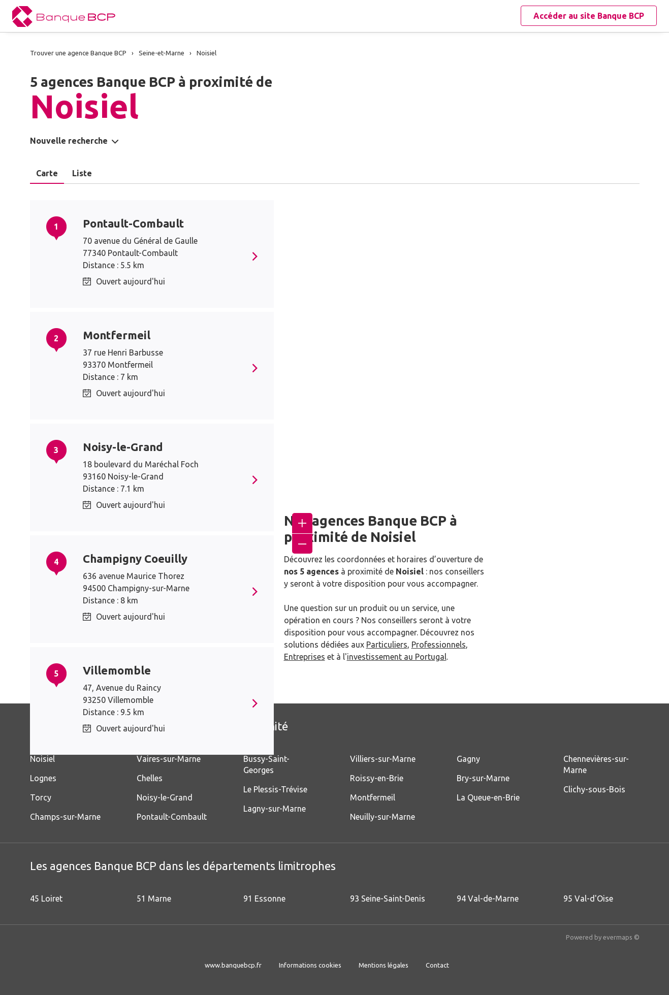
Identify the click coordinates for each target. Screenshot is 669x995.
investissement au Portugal (397, 656)
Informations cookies (310, 965)
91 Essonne (264, 898)
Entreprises (304, 656)
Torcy (40, 797)
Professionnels (438, 644)
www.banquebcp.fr (233, 965)
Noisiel (42, 758)
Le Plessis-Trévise (275, 789)
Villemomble (117, 670)
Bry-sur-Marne (483, 778)
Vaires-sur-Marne (169, 758)
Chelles (150, 778)
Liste (82, 173)
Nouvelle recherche (69, 140)
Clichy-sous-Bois (594, 789)
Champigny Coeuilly (135, 558)
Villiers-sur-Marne (383, 758)
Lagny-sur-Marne (274, 808)
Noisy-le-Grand (123, 446)
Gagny (468, 758)
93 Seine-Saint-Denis (387, 898)
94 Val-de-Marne (488, 898)
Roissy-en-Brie (376, 778)
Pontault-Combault (133, 223)
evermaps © (621, 937)
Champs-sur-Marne (65, 816)
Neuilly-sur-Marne (382, 816)
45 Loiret (46, 898)
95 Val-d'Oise (588, 898)
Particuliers (386, 644)
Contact (437, 965)
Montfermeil (116, 335)
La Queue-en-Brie (488, 797)
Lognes (43, 778)
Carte (47, 173)
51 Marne (154, 898)
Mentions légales (383, 965)
